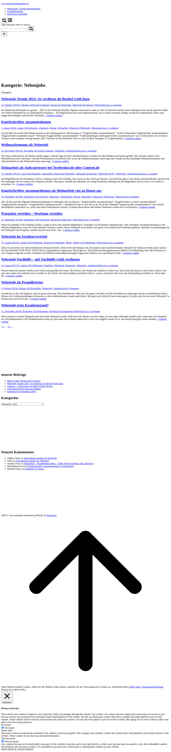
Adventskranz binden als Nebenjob (40, 458)
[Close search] (4, 34)
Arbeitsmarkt (66, 197)
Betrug (53, 128)
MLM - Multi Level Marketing (80, 242)
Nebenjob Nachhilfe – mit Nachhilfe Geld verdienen (40, 259)
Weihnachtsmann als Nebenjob (24, 144)
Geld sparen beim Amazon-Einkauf (24, 389)
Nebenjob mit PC (106, 174)
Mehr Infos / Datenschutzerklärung (146, 687)
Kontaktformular (15, 11)
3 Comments (73, 288)
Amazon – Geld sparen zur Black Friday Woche (30, 386)
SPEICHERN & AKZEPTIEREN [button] (17, 749)
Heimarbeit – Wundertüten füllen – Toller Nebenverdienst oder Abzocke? (59, 463)
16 (9, 327)
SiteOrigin (52, 515)
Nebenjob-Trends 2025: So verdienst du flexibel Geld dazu (45, 99)
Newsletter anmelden (17, 14)
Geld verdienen (42, 105)
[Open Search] (4, 20)
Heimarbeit (62, 128)
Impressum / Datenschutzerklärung (23, 8)
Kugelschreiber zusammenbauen (26, 122)
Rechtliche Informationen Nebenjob (66, 311)
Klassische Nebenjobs (60, 105)
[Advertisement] (85, 58)
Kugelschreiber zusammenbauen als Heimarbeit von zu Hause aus (51, 190)
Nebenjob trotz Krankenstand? (25, 305)
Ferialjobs (48, 265)
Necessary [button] (6, 725)
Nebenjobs (100, 105)
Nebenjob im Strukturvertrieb (24, 236)
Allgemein (44, 128)
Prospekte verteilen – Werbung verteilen (31, 213)
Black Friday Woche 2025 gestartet (24, 381)
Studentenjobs (73, 151)
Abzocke (33, 128)
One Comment (132, 197)
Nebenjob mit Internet (82, 105)
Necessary (10, 728)
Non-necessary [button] (8, 738)
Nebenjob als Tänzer (34, 469)
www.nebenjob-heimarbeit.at (15, 3)
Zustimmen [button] (117, 687)
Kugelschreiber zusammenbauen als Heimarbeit (51, 466)
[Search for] (14, 30)
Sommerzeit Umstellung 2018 (21, 391)
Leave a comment (113, 105)
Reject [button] (126, 687)
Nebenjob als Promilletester (22, 282)
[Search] (31, 29)
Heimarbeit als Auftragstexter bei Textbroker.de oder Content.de (50, 167)
